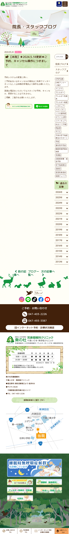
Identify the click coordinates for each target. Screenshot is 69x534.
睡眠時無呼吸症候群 (62, 150)
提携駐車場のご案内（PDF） (34, 400)
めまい (58, 124)
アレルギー (60, 92)
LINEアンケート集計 (61, 84)
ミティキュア (61, 121)
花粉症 (58, 169)
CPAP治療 (59, 79)
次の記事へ (48, 273)
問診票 (58, 128)
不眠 (64, 124)
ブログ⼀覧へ (33, 273)
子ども (58, 132)
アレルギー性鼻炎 (62, 97)
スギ (57, 110)
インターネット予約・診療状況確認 (34, 327)
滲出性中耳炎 (61, 145)
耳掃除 (58, 155)
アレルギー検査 (62, 102)
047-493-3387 (34, 320)
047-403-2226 (34, 314)
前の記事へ (20, 273)
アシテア (59, 89)
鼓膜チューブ (61, 176)
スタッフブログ (61, 71)
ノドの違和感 (61, 113)
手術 (57, 142)
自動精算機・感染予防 (62, 160)
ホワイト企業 (61, 117)
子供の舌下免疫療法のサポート (62, 136)
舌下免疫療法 (61, 165)
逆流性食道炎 (61, 172)
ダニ (63, 110)
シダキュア (60, 106)
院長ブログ (61, 64)
